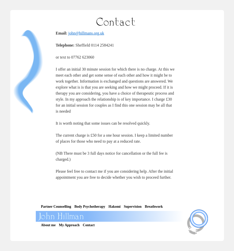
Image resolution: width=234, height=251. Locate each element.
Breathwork (154, 206)
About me (48, 225)
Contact (89, 225)
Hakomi (115, 206)
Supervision (133, 206)
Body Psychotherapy (89, 206)
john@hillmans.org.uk (86, 33)
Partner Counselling (56, 206)
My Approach (69, 225)
